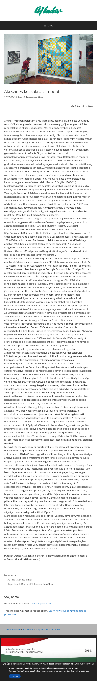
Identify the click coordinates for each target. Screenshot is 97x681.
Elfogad (15, 676)
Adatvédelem (13, 629)
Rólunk (56, 629)
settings (84, 671)
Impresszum (43, 629)
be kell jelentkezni (42, 603)
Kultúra (12, 575)
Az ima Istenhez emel (20, 579)
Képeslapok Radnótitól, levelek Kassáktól (30, 584)
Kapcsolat (28, 629)
